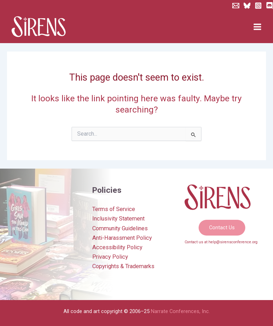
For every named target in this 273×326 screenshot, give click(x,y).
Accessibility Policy (117, 247)
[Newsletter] (235, 5)
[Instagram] (258, 5)
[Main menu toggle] (257, 27)
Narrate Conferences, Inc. (180, 311)
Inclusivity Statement (118, 218)
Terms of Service (113, 209)
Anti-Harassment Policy (122, 238)
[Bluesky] (247, 5)
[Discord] (269, 5)
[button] (222, 228)
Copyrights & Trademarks (123, 266)
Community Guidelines (120, 228)
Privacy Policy (110, 256)
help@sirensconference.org (233, 242)
